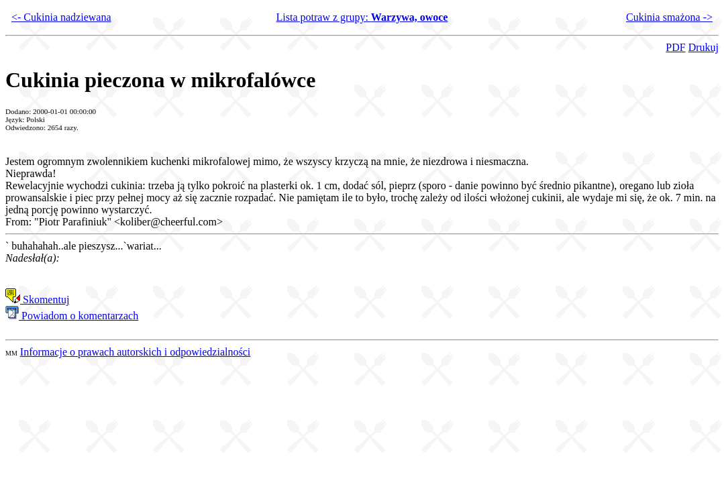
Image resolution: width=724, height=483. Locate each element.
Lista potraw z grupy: (362, 17)
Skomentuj (37, 299)
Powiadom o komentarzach (71, 315)
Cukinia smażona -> (669, 17)
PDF (675, 47)
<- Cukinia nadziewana (61, 17)
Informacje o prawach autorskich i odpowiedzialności (135, 352)
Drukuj (703, 47)
